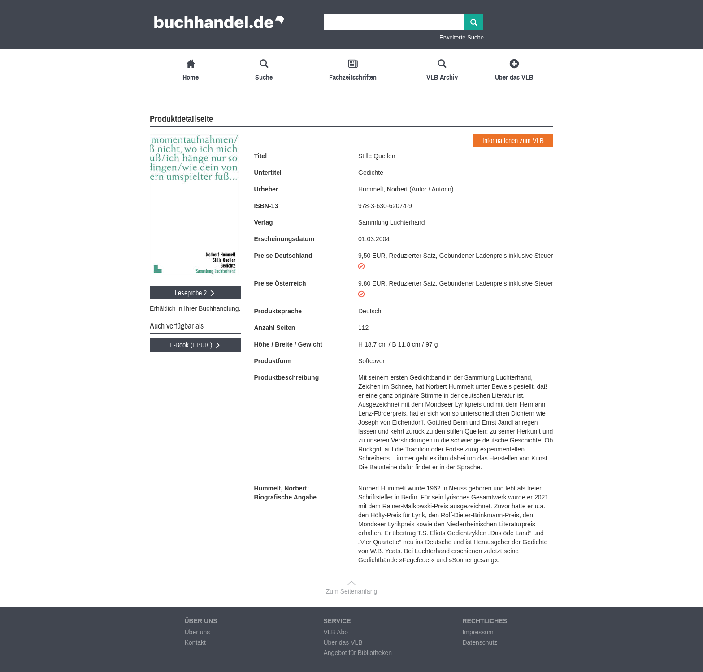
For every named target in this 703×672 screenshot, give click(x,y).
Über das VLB (342, 642)
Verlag (263, 222)
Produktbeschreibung (286, 377)
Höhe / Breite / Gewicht (288, 344)
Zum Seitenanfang (351, 591)
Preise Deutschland (283, 255)
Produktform (273, 360)
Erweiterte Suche (461, 37)
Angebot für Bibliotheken (357, 652)
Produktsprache (278, 311)
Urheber (266, 189)
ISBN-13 (266, 205)
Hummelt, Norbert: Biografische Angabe (285, 493)
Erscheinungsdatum (284, 239)
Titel (260, 156)
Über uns (197, 632)
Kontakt (194, 642)
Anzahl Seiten (274, 327)
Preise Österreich (280, 283)
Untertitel (268, 172)
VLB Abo (335, 632)
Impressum (477, 632)
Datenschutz (479, 642)
